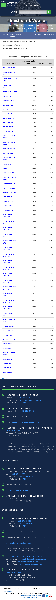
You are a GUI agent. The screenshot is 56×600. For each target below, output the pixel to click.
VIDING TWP (8, 372)
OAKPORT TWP (9, 331)
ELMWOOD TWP (9, 118)
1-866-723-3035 (25, 476)
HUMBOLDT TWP (9, 193)
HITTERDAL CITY (9, 184)
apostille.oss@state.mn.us (33, 559)
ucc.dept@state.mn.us (27, 561)
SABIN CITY (7, 344)
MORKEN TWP (8, 326)
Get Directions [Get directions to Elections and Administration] (13, 430)
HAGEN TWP (8, 164)
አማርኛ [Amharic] (50, 28)
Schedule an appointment (18, 543)
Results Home (37, 35)
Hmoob (19, 25)
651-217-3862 (27, 411)
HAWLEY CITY (8, 168)
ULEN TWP (7, 368)
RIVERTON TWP (9, 339)
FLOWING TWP (9, 131)
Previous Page (49, 35)
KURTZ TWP (8, 206)
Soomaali (29, 25)
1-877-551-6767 (25, 523)
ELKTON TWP (8, 114)
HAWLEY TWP (8, 173)
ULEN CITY (7, 363)
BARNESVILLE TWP (10, 92)
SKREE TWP (7, 348)
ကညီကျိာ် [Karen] (32, 31)
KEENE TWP (7, 197)
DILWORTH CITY (9, 105)
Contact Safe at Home (17, 490)
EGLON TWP (7, 109)
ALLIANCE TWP (9, 68)
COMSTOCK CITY (9, 96)
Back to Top (6, 378)
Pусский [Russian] (50, 25)
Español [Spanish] (10, 25)
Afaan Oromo (34, 28)
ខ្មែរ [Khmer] (44, 28)
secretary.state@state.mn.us (26, 422)
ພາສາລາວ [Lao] (21, 28)
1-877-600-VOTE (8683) (29, 400)
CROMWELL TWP (9, 101)
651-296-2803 (24, 521)
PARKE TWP (7, 335)
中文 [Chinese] (12, 28)
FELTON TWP (8, 127)
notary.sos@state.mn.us (30, 564)
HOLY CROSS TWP (10, 188)
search (13, 12)
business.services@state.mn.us (27, 556)
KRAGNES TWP (8, 201)
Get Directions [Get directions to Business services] (13, 572)
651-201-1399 (18, 474)
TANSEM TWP (8, 359)
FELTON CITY (8, 122)
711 (24, 403)
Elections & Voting (25, 20)
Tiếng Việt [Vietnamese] (40, 25)
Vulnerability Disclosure (28, 598)
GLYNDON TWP (9, 153)
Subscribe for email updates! (31, 595)
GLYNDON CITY (9, 149)
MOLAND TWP (8, 210)
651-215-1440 (24, 397)
